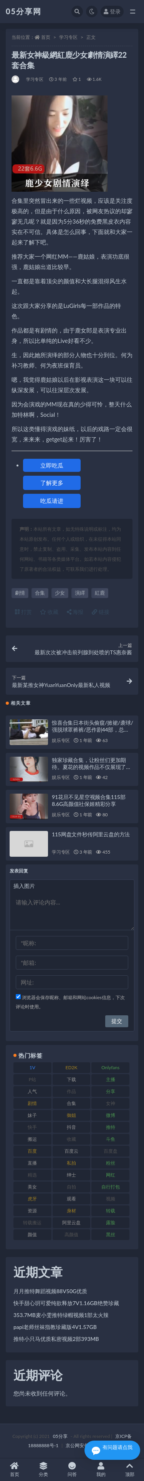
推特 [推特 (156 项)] (110, 1127)
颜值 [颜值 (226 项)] (32, 1234)
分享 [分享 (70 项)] (110, 1091)
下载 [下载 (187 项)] (71, 1079)
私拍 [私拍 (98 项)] (71, 1163)
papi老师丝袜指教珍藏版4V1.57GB (55, 1327)
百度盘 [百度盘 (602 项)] (111, 1151)
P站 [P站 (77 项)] (32, 1079)
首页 (45, 37)
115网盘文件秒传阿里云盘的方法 (91, 834)
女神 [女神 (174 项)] (110, 1103)
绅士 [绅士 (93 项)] (71, 1175)
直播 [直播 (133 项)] (32, 1163)
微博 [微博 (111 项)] (110, 1115)
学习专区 (68, 37)
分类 (43, 1469)
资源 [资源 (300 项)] (32, 1211)
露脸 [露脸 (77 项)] (110, 1222)
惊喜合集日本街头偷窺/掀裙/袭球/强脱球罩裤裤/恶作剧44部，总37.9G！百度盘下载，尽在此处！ (92, 729)
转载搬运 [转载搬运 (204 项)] (32, 1222)
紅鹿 (100, 593)
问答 (72, 1469)
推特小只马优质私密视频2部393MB (56, 1339)
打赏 (23, 611)
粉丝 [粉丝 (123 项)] (110, 1163)
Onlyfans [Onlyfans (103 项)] (110, 1067)
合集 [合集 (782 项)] (71, 1103)
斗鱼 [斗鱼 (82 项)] (110, 1139)
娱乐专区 (61, 740)
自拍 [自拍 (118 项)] (71, 1187)
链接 (100, 611)
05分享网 (23, 11)
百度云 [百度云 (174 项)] (71, 1151)
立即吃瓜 (51, 465)
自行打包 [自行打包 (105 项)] (110, 1187)
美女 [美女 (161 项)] (32, 1187)
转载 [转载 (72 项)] (110, 1211)
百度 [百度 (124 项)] (32, 1151)
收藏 (49, 611)
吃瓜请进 (51, 500)
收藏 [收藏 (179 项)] (71, 1139)
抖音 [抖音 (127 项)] (71, 1127)
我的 (100, 1469)
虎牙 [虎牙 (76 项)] (32, 1199)
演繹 (80, 593)
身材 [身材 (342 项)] (71, 1211)
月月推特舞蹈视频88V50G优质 (50, 1291)
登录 (112, 11)
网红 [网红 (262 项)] (110, 1175)
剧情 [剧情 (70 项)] (32, 1103)
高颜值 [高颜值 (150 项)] (71, 1234)
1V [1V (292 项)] (32, 1067)
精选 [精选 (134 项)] (32, 1175)
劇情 (20, 593)
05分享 (60, 1436)
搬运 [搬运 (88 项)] (32, 1139)
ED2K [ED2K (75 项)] (71, 1067)
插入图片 (24, 886)
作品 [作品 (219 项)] (71, 1091)
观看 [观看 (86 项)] (71, 1199)
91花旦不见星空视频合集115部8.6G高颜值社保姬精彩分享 (88, 800)
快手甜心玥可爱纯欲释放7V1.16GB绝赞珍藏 (66, 1303)
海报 (75, 611)
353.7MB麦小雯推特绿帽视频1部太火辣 (61, 1315)
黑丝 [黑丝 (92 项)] (110, 1234)
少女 (60, 593)
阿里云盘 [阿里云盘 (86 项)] (71, 1222)
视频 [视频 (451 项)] (110, 1199)
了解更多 (51, 482)
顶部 (129, 1469)
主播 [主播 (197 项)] (110, 1079)
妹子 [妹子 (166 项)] (32, 1115)
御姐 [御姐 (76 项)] (71, 1115)
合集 (40, 593)
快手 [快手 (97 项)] (32, 1127)
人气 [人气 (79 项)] (32, 1091)
